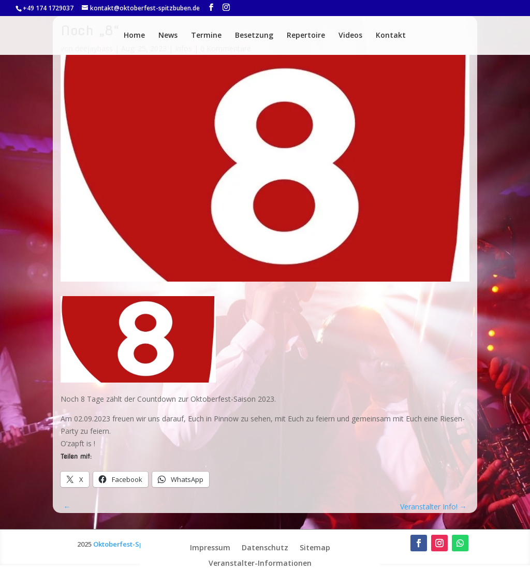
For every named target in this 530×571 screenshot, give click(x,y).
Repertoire (306, 36)
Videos (350, 36)
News (168, 36)
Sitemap (315, 547)
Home (134, 36)
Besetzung (254, 36)
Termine (206, 36)
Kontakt (391, 36)
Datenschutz (265, 547)
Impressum (210, 547)
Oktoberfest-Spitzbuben (132, 544)
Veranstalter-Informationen (260, 562)
